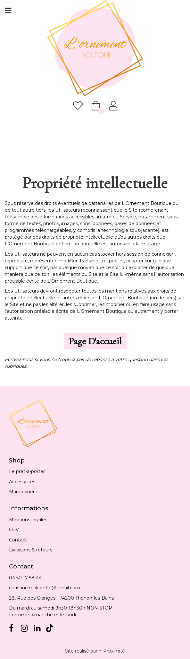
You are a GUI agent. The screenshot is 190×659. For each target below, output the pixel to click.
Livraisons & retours (30, 550)
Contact (18, 540)
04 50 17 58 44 (25, 578)
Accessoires (22, 482)
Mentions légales (28, 520)
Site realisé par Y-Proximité (95, 651)
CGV (14, 529)
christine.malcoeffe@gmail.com (44, 588)
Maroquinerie (23, 492)
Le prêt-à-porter (27, 471)
